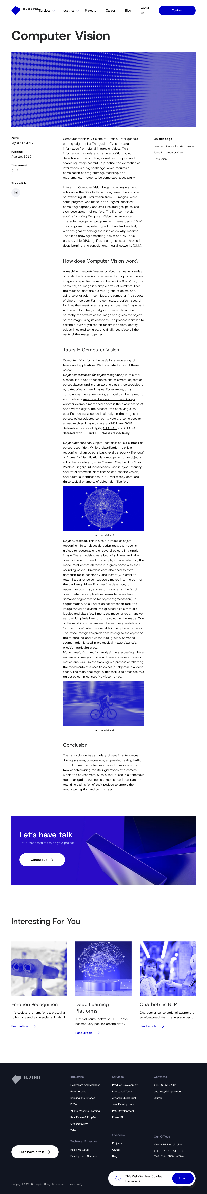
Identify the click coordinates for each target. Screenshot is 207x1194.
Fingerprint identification (93, 467)
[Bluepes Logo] (25, 10)
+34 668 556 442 (165, 1084)
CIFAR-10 (110, 428)
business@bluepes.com (168, 1091)
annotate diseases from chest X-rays (109, 399)
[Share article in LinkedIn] (15, 192)
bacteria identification (85, 477)
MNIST (114, 423)
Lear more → (132, 1181)
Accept (183, 1178)
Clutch (158, 1097)
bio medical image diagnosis (116, 642)
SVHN (129, 423)
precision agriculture (77, 647)
